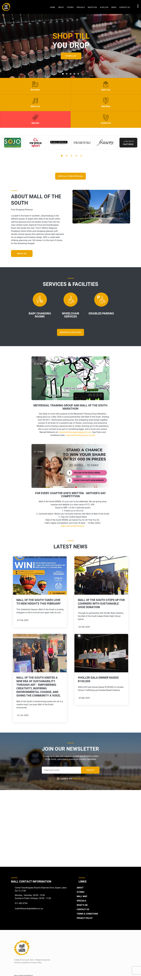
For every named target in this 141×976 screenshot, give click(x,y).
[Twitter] (26, 968)
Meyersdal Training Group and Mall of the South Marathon (70, 407)
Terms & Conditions (87, 913)
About (61, 7)
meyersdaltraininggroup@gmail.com (74, 432)
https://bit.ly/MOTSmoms (72, 525)
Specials (81, 7)
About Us (22, 254)
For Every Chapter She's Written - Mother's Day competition (70, 494)
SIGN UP (90, 770)
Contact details (136, 6)
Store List (70, 56)
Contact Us (124, 7)
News (113, 7)
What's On (92, 7)
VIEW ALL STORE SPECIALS (70, 176)
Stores (70, 7)
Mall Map (82, 896)
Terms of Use (78, 778)
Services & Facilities (70, 332)
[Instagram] (21, 968)
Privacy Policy (85, 918)
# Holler (104, 7)
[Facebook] (16, 968)
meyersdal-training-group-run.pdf (80, 435)
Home (52, 7)
